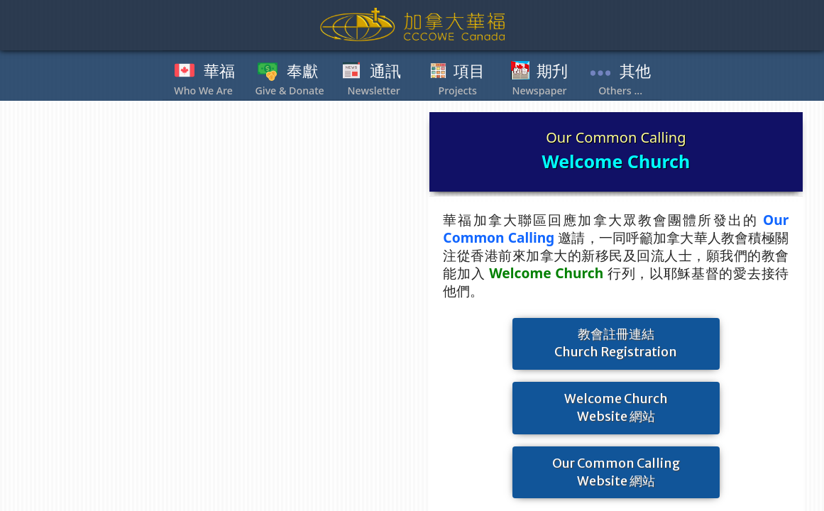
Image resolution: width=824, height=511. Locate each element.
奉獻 (302, 71)
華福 (219, 71)
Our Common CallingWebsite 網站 (616, 472)
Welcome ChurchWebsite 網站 (616, 407)
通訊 (385, 71)
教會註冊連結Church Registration (615, 343)
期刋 (552, 71)
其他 (635, 71)
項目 (469, 71)
